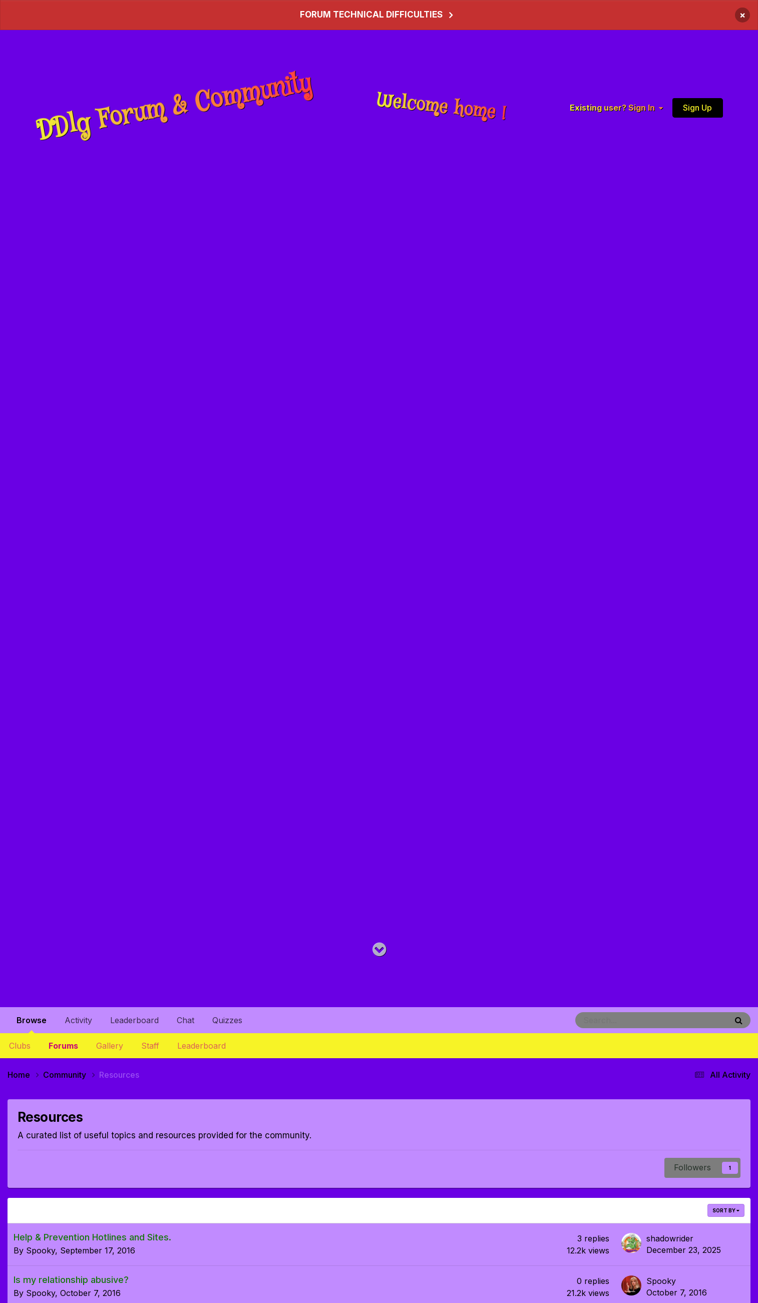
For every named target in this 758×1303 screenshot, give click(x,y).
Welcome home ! (442, 107)
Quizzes (227, 1020)
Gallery (109, 1046)
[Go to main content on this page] (379, 950)
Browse (32, 1024)
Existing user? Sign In (616, 108)
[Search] (624, 1020)
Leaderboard (201, 1046)
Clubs (20, 1046)
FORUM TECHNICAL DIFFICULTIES (371, 15)
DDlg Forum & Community (174, 107)
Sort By (725, 1210)
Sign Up (697, 107)
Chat (185, 1020)
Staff (150, 1046)
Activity (78, 1020)
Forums (63, 1046)
